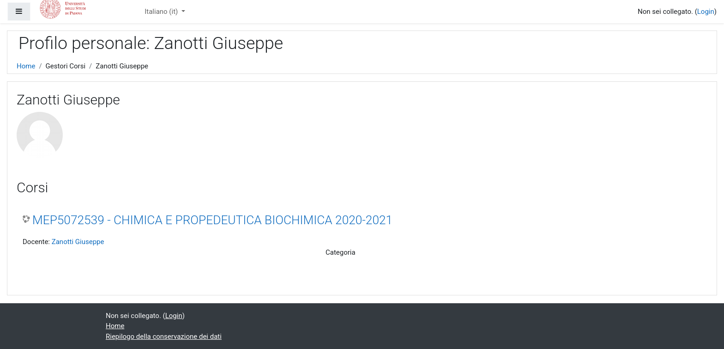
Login (705, 11)
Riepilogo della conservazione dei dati (164, 336)
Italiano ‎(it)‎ (162, 11)
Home (26, 66)
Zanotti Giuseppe (78, 242)
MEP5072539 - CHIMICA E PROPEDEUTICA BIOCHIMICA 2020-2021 (212, 220)
